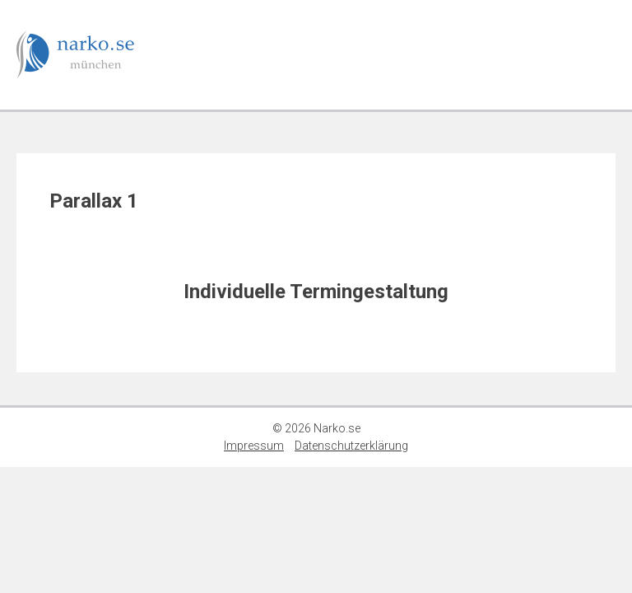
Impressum (254, 445)
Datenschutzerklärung (351, 445)
